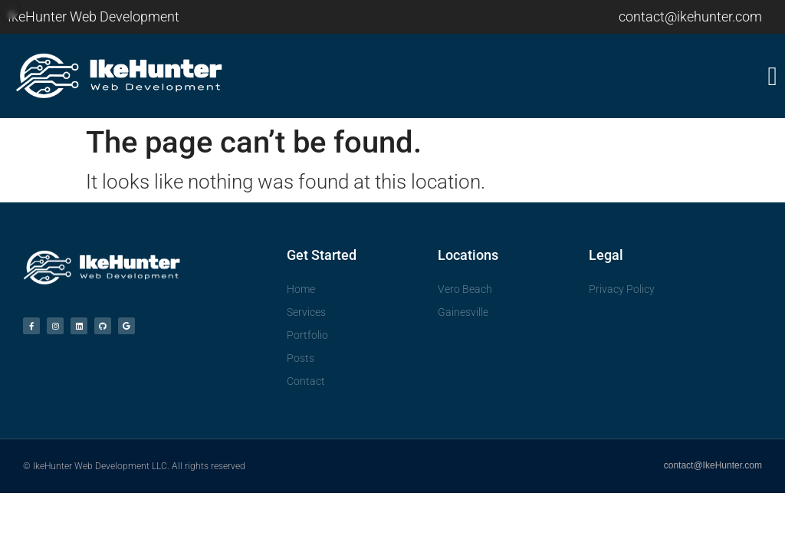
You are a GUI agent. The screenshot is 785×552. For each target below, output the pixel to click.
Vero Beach (465, 289)
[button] (584, 76)
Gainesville (463, 312)
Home (301, 289)
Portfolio (307, 335)
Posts (300, 358)
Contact (306, 381)
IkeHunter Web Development (93, 16)
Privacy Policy (622, 289)
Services (306, 312)
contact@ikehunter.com (690, 16)
